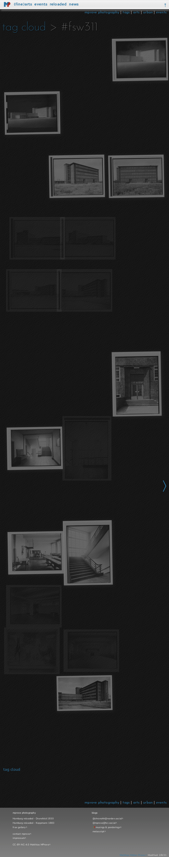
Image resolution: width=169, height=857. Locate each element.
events (161, 12)
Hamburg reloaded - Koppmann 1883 (33, 823)
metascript (98, 831)
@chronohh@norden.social (107, 818)
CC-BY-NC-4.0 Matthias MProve (31, 844)
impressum (19, 838)
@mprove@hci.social (104, 823)
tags (126, 12)
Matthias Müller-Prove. (132, 855)
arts (136, 12)
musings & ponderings (108, 827)
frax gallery (19, 827)
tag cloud (24, 27)
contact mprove (21, 834)
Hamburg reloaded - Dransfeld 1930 (33, 818)
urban (148, 12)
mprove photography (102, 12)
